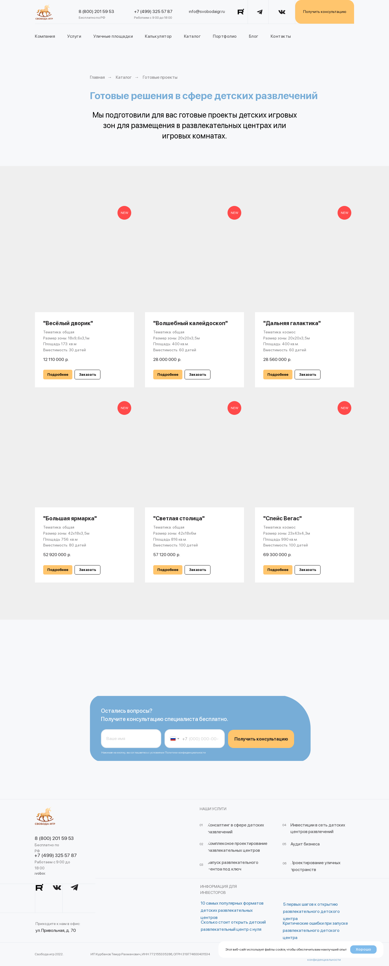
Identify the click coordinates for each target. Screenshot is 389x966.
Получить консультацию (261, 739)
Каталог (124, 77)
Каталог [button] (192, 36)
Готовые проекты (160, 77)
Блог (254, 36)
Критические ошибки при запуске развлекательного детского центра (315, 930)
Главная (97, 77)
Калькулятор (158, 36)
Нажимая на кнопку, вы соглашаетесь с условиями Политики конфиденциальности (153, 752)
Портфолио (225, 36)
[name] (131, 738)
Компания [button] (45, 36)
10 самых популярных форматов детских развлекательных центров (232, 910)
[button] (87, 374)
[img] (44, 11)
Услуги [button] (74, 36)
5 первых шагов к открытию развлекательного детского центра (311, 911)
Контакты (281, 36)
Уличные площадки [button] (113, 36)
